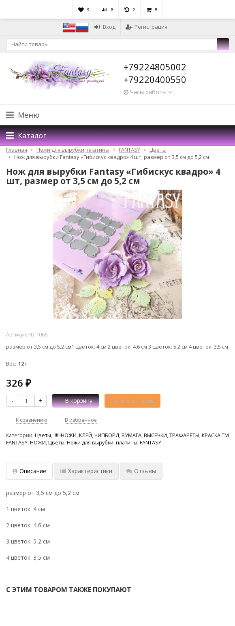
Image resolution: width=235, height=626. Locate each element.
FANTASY (150, 442)
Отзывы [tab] (141, 471)
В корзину (74, 400)
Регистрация (146, 26)
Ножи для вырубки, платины (102, 442)
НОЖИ (38, 442)
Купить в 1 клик (132, 400)
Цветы (43, 435)
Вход (104, 26)
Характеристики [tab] (86, 471)
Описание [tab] (29, 471)
